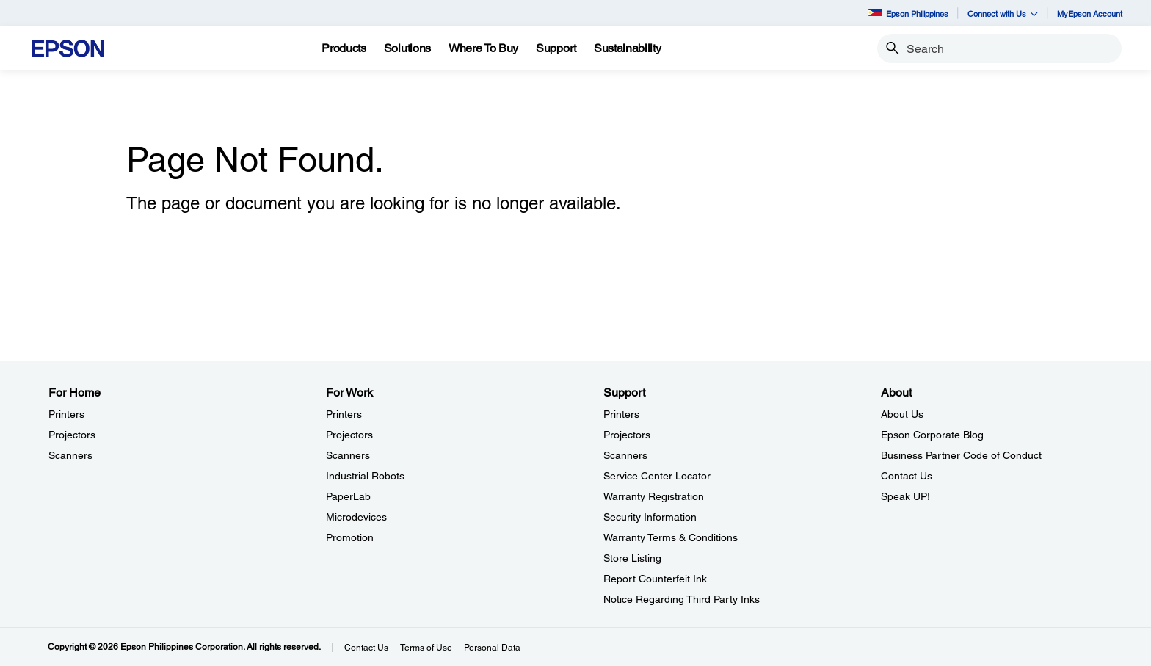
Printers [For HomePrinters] (66, 414)
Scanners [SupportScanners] (625, 455)
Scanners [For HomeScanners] (70, 455)
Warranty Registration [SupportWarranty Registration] (653, 496)
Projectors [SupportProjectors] (626, 435)
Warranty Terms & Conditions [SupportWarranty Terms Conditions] (670, 537)
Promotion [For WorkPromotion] (350, 537)
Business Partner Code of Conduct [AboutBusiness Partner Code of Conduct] (961, 455)
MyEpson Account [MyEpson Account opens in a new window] (1089, 13)
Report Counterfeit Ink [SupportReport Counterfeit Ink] (655, 578)
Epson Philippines (908, 13)
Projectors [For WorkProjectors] (349, 435)
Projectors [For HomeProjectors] (71, 435)
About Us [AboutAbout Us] (902, 414)
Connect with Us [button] (1002, 13)
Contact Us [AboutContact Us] (906, 476)
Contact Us (366, 648)
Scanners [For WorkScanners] (348, 455)
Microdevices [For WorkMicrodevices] (356, 517)
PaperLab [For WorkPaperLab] (348, 496)
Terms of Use (426, 648)
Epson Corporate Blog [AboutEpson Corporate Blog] (932, 435)
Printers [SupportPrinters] (621, 414)
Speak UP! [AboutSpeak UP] (905, 496)
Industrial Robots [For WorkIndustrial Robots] (365, 476)
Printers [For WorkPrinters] (344, 414)
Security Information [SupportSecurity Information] (650, 517)
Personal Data (492, 648)
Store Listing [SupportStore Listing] (632, 558)
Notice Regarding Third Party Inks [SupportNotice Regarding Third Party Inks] (681, 599)
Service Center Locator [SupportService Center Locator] (657, 476)
